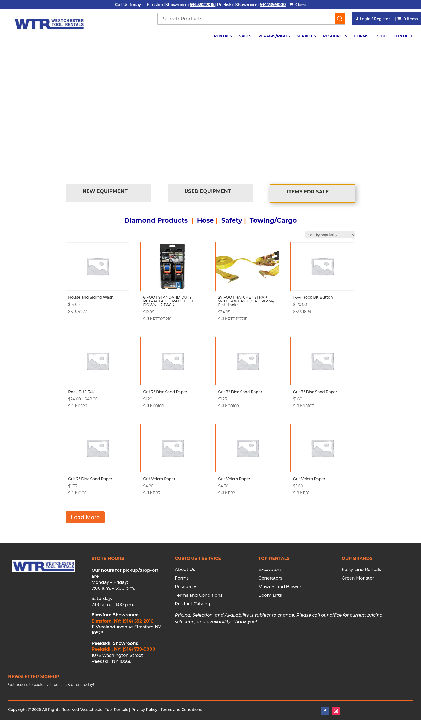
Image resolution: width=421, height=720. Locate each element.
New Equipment (105, 191)
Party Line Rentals (361, 569)
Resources (335, 36)
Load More (85, 517)
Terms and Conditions (198, 595)
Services (306, 36)
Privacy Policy (144, 709)
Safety (231, 220)
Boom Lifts (270, 595)
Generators (270, 578)
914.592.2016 (202, 4)
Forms (361, 36)
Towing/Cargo (273, 220)
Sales (245, 36)
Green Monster (358, 578)
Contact (403, 36)
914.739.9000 (273, 4)
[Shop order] (330, 234)
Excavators (270, 569)
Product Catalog (192, 604)
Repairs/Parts (274, 36)
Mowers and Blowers (281, 587)
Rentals (223, 36)
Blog (381, 36)
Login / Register (372, 18)
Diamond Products (156, 220)
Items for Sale (308, 192)
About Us (185, 569)
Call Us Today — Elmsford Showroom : (152, 4)
